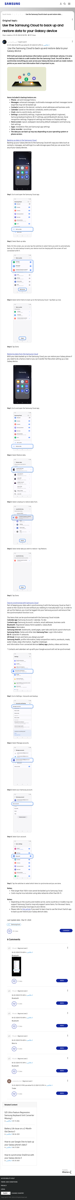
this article (26, 909)
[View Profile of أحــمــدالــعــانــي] (13, 42)
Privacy (4, 1185)
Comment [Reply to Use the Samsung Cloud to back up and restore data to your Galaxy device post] (66, 930)
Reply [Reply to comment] (62, 980)
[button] (69, 41)
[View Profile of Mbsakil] (14, 948)
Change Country (18, 1193)
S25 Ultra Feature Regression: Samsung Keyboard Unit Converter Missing (19, 1115)
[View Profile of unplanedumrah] (17, 1081)
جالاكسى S (46, 45)
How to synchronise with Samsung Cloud (22, 603)
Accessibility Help (8, 1178)
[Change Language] (6, 1193)
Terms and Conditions (9, 1182)
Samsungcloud (15, 924)
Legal (3, 1189)
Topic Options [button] (69, 19)
